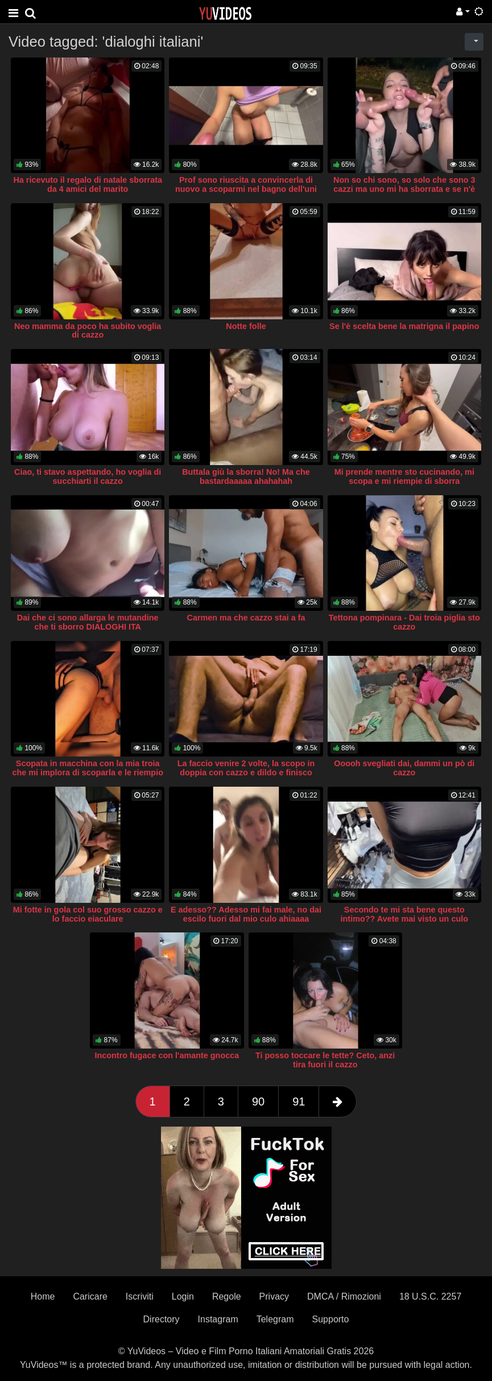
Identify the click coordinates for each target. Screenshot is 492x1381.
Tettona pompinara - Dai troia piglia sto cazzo (404, 622)
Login (183, 1296)
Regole (226, 1296)
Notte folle (246, 326)
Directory (161, 1319)
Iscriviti (140, 1296)
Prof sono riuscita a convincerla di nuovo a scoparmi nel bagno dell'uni (246, 184)
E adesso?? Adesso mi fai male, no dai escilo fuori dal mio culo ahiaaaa (246, 914)
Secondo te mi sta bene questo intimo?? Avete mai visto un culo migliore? (404, 918)
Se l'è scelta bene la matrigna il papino (404, 326)
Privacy (274, 1296)
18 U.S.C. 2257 (430, 1296)
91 (298, 1101)
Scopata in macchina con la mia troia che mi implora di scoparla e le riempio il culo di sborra (87, 772)
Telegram (275, 1319)
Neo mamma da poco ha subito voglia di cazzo (87, 331)
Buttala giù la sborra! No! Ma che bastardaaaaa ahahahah (246, 476)
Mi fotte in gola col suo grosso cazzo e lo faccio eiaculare (88, 914)
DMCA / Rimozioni (344, 1296)
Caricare (90, 1296)
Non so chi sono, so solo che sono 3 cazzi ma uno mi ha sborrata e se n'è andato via (404, 189)
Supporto (330, 1319)
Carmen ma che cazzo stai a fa (246, 617)
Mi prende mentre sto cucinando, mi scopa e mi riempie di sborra (404, 476)
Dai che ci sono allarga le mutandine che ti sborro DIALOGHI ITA (88, 622)
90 (258, 1101)
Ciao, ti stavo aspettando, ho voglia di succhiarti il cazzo (87, 476)
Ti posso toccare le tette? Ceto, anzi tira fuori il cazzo (325, 1060)
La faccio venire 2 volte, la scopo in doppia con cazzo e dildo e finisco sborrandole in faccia (246, 772)
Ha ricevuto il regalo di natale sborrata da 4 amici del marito (87, 184)
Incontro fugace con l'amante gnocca (166, 1055)
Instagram (218, 1319)
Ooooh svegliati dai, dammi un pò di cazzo (404, 768)
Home (43, 1296)
